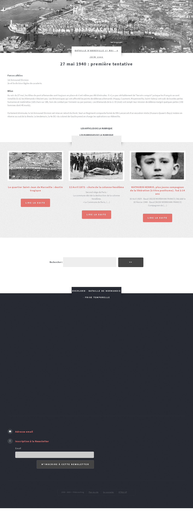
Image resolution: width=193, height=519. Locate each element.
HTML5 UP (123, 487)
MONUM (163, 9)
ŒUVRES (120, 17)
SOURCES (53, 17)
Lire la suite (35, 202)
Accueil (13, 9)
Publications (72, 17)
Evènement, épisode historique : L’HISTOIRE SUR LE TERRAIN (92, 9)
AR (87, 17)
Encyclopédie (31, 9)
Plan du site (93, 487)
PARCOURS (179, 9)
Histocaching (96, 29)
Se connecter (108, 487)
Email (18, 443)
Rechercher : (55, 259)
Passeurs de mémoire (142, 9)
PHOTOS (50, 9)
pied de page (137, 17)
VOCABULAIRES (102, 17)
